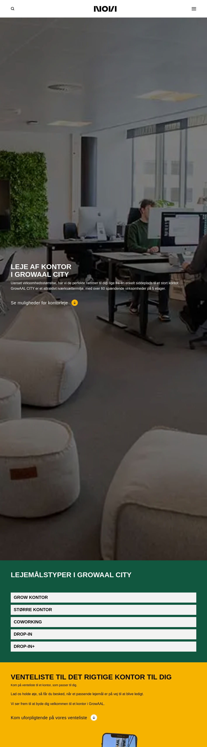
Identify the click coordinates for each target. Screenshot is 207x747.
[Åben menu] (193, 8)
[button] (103, 598)
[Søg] (12, 8)
